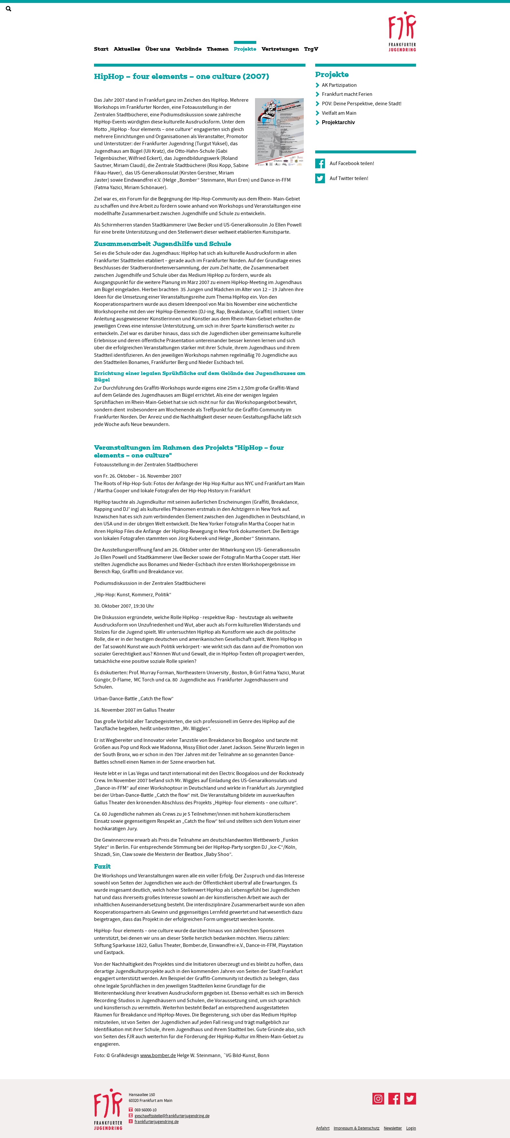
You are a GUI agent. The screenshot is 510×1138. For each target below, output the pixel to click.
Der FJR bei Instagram (378, 1099)
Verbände (188, 49)
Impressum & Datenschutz (357, 1128)
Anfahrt (322, 1128)
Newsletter (393, 1128)
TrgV (311, 49)
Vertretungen (280, 49)
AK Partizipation (339, 85)
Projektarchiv (338, 122)
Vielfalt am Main (339, 113)
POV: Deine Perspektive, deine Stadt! (362, 103)
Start (101, 49)
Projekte (245, 49)
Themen (218, 49)
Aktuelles (127, 49)
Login (411, 1128)
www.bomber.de (158, 1055)
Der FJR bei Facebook (394, 1099)
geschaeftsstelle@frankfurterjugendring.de (172, 1116)
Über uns (157, 49)
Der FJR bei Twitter (410, 1099)
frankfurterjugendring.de (157, 1121)
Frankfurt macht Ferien (347, 94)
